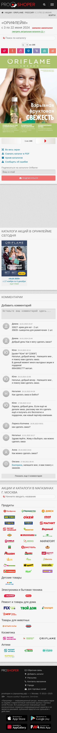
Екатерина (17, 465)
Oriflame (18, 12)
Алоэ (28, 651)
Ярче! (28, 571)
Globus (9, 535)
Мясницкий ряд (47, 553)
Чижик (28, 565)
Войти (52, 15)
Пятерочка (9, 511)
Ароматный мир (9, 559)
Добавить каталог (34, 674)
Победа (9, 571)
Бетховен (28, 626)
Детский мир (9, 584)
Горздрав (47, 651)
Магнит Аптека (9, 651)
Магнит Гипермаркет (9, 529)
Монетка (28, 529)
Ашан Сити (28, 553)
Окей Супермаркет (47, 517)
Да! (9, 547)
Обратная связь (33, 670)
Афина (28, 559)
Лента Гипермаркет (9, 523)
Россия (29, 12)
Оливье (9, 541)
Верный (47, 529)
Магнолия (47, 535)
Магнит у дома (47, 523)
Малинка (9, 565)
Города (29, 685)
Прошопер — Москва (18, 4)
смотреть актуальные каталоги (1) (28, 31)
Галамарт (47, 608)
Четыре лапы (9, 626)
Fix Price (9, 608)
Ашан (9, 553)
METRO (9, 517)
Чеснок (47, 571)
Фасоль (47, 559)
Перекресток (28, 511)
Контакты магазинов (35, 681)
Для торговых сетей (35, 689)
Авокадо (47, 565)
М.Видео (28, 596)
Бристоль (28, 547)
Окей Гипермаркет (28, 517)
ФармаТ (9, 657)
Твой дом (28, 608)
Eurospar (28, 535)
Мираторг (47, 541)
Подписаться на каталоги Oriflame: (20, 167)
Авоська (28, 541)
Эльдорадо (9, 596)
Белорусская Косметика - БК (28, 638)
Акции (8, 12)
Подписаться (28, 178)
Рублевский (47, 547)
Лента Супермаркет (28, 523)
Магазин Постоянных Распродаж (9, 614)
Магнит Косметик (9, 638)
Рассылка (30, 678)
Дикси (47, 511)
